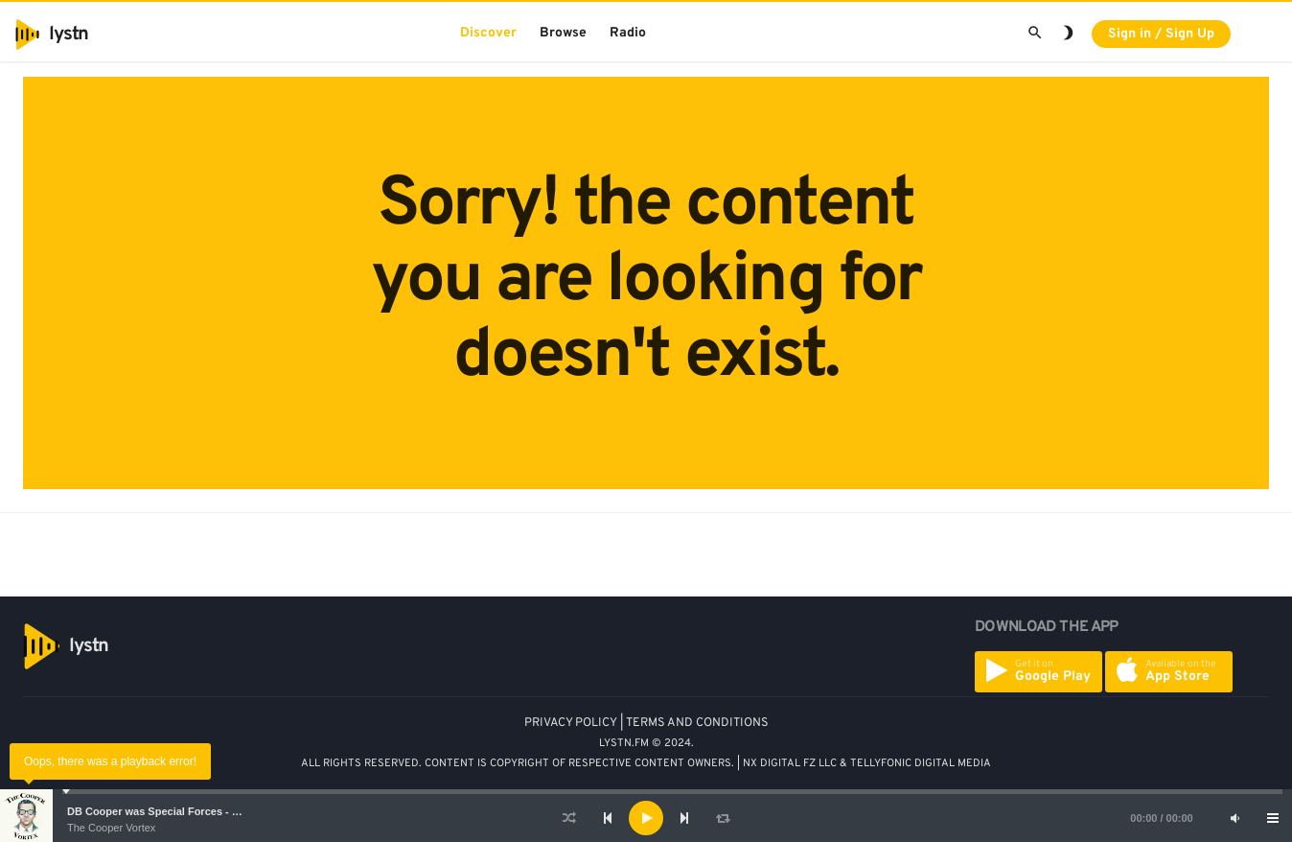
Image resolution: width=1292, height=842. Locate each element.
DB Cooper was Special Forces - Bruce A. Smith (187, 811)
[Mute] (1234, 818)
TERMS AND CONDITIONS (697, 723)
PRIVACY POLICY (570, 723)
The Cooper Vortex (111, 827)
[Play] (646, 818)
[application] (646, 818)
